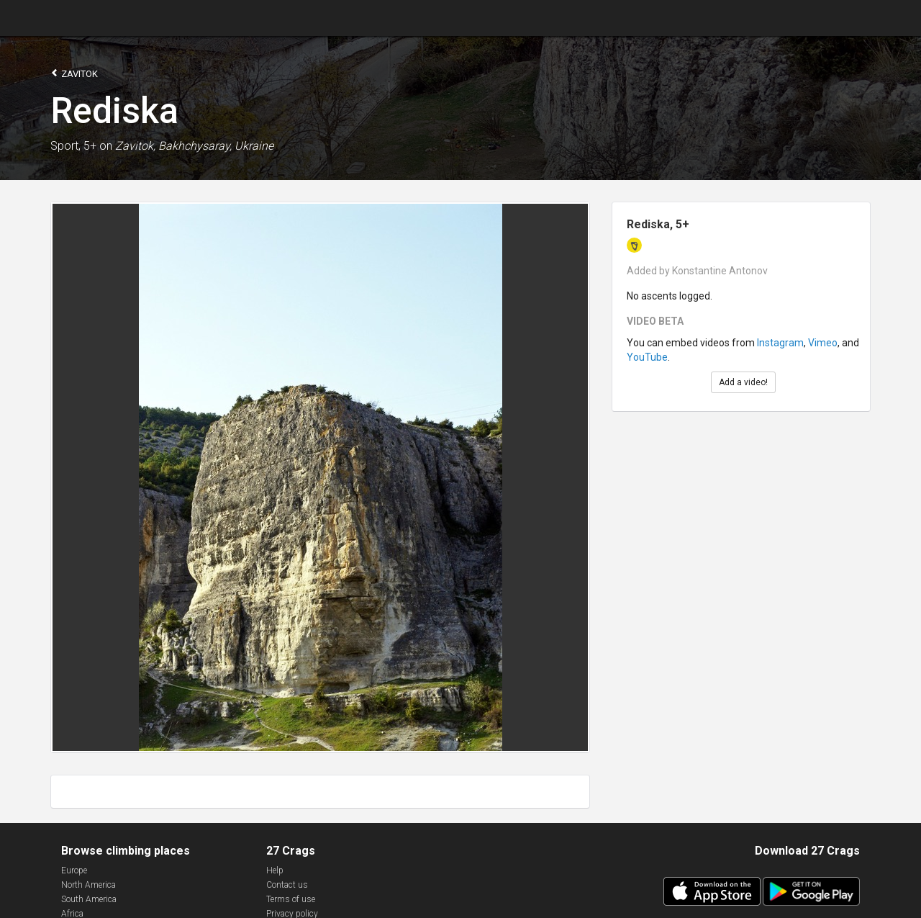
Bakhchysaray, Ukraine (215, 146)
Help (274, 870)
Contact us (287, 885)
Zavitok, (135, 146)
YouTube (647, 357)
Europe (74, 870)
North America (88, 885)
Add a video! (743, 382)
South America (89, 899)
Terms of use (290, 899)
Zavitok (74, 73)
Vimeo (823, 342)
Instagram (780, 342)
